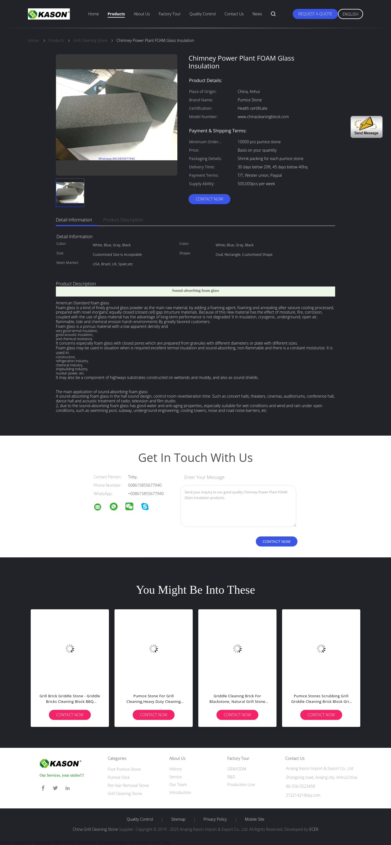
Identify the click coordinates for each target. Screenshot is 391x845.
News (257, 13)
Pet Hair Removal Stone (128, 785)
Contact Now (209, 199)
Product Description (123, 220)
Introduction (180, 792)
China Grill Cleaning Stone (95, 829)
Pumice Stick (119, 777)
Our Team (178, 784)
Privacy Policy (215, 819)
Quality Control (202, 13)
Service (175, 776)
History (175, 769)
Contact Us (234, 13)
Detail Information (74, 220)
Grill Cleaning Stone (125, 793)
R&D (231, 776)
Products (116, 13)
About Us (142, 13)
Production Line (241, 784)
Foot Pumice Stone (124, 769)
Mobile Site (254, 819)
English (350, 14)
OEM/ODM (236, 769)
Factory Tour (170, 13)
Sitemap (178, 819)
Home (93, 13)
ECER (313, 829)
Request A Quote (315, 13)
